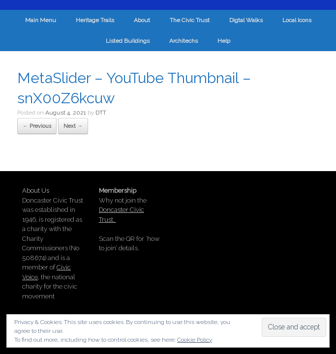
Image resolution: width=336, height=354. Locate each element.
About (142, 20)
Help (223, 40)
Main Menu (40, 20)
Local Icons (296, 20)
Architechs (183, 40)
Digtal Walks (246, 20)
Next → (73, 126)
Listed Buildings (128, 40)
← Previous (37, 126)
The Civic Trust (190, 20)
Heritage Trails (95, 20)
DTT (100, 112)
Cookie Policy (194, 339)
